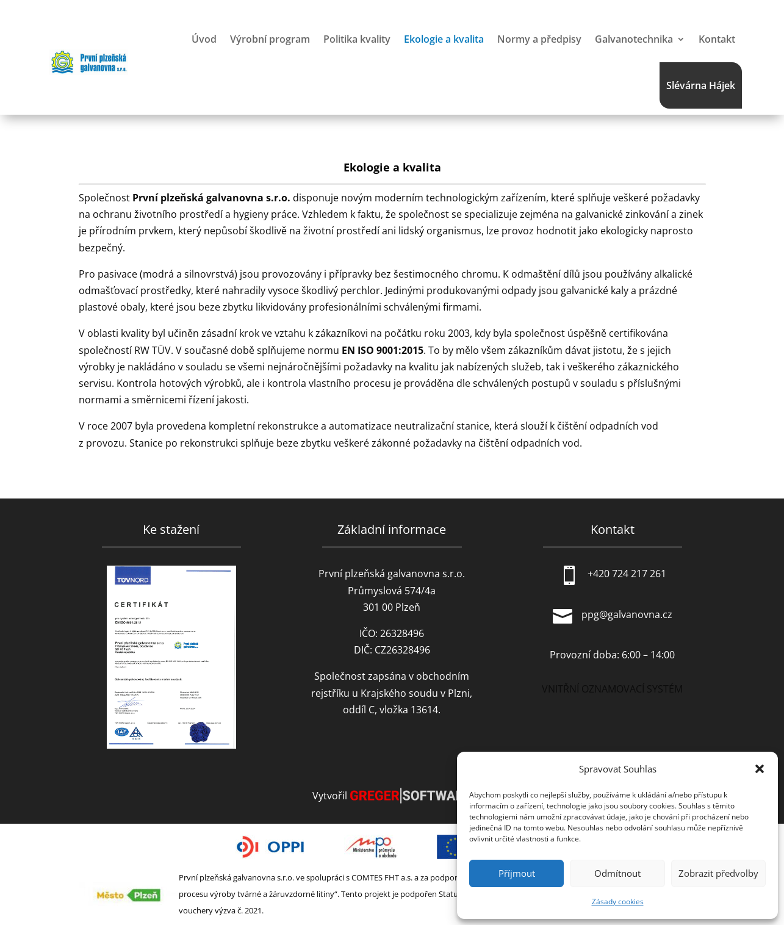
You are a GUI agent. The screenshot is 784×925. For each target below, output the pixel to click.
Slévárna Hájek (700, 85)
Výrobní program (270, 39)
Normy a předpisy (539, 39)
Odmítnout (617, 873)
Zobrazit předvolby (718, 873)
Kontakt (717, 39)
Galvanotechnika (634, 39)
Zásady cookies (618, 901)
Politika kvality (356, 39)
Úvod (204, 39)
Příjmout (516, 873)
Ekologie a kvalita (444, 39)
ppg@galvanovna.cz (626, 614)
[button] (759, 769)
